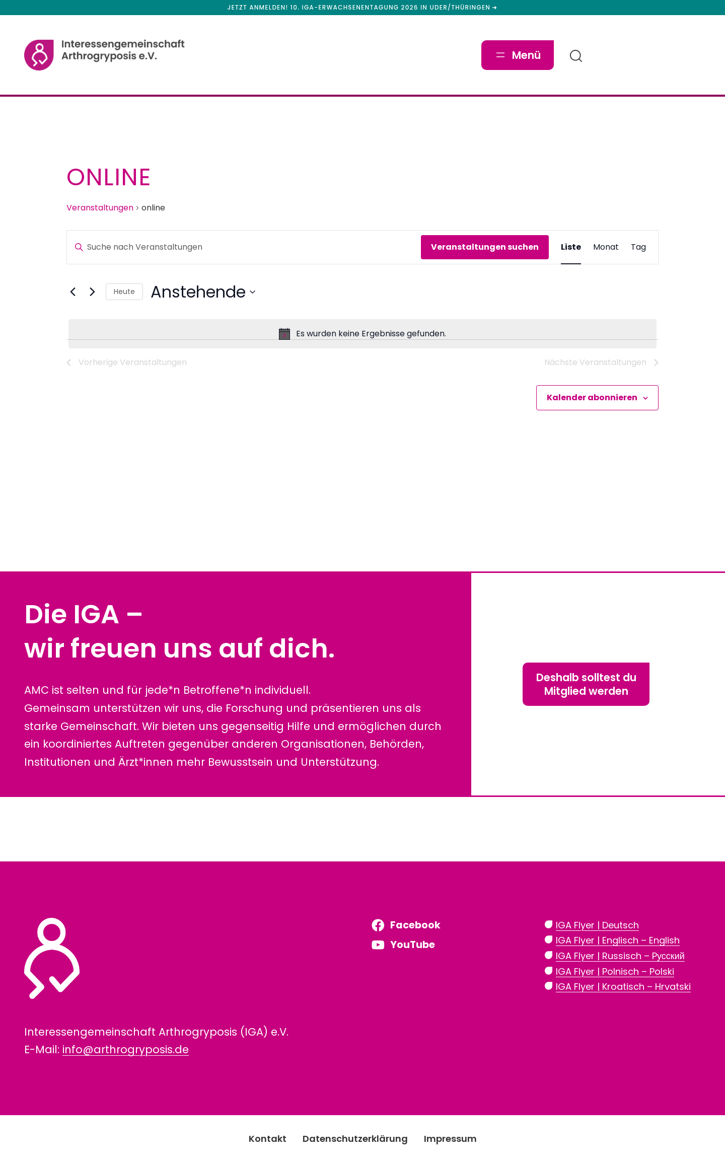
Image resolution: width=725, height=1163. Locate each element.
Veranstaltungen (99, 207)
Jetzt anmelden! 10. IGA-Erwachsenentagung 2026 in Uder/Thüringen (359, 8)
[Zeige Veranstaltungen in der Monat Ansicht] (606, 247)
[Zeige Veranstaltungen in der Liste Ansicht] (571, 247)
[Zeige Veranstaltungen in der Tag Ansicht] (638, 247)
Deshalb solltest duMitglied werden (586, 684)
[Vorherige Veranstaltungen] (72, 292)
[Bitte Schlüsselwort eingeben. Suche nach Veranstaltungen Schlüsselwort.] (244, 247)
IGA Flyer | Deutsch (597, 925)
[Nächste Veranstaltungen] (92, 292)
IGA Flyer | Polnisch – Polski (615, 971)
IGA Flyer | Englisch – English (618, 940)
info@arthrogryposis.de (125, 1049)
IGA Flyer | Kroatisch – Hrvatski (623, 986)
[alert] (362, 333)
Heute (124, 291)
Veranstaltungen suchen (485, 247)
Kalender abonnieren (592, 397)
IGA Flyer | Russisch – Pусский (620, 956)
